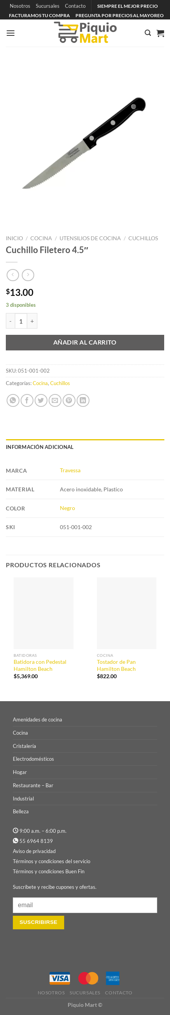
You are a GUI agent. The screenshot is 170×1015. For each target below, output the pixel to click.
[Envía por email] (55, 400)
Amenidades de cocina (37, 719)
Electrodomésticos (33, 759)
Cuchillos (143, 238)
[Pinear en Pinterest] (69, 400)
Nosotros (20, 6)
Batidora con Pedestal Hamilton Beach (40, 665)
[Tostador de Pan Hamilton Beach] (127, 613)
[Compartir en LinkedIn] (83, 400)
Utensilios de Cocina (90, 238)
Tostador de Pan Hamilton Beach (116, 665)
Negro (67, 508)
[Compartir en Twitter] (41, 400)
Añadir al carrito (85, 342)
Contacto (75, 6)
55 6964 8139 (36, 841)
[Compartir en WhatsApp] (13, 400)
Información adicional (40, 447)
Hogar (20, 772)
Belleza (21, 811)
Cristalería (24, 746)
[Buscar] (148, 32)
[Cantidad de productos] (21, 321)
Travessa (70, 470)
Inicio (14, 238)
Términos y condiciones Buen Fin (48, 871)
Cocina (41, 238)
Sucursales (48, 6)
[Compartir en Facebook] (27, 400)
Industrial (23, 798)
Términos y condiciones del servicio (51, 861)
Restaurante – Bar (33, 785)
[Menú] (10, 32)
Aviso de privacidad (34, 851)
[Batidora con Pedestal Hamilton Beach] (44, 613)
